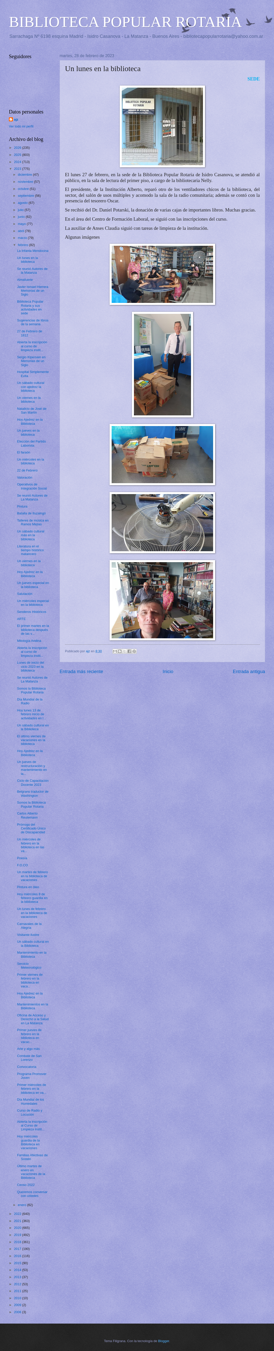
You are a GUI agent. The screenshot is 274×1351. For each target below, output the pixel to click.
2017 (18, 1249)
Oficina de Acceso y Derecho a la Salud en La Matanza (33, 1019)
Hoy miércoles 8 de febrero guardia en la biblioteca (32, 898)
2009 (18, 1305)
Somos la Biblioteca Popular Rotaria (31, 690)
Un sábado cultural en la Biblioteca (33, 727)
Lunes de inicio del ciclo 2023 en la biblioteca (30, 666)
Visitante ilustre (28, 935)
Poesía (22, 858)
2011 (18, 1291)
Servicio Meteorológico (29, 965)
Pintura (22, 506)
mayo (22, 224)
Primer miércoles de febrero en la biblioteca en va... (31, 1089)
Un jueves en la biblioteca (28, 432)
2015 (18, 1263)
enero (22, 1205)
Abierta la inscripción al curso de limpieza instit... (32, 346)
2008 (18, 1312)
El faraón (23, 452)
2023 (18, 169)
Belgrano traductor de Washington (32, 793)
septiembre (26, 196)
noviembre (26, 182)
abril (21, 231)
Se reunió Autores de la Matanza (32, 270)
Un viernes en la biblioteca (29, 399)
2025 (18, 155)
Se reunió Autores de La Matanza (32, 497)
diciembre (25, 174)
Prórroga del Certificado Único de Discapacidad (31, 828)
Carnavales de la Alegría (29, 926)
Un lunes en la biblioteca (27, 260)
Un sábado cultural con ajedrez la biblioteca (30, 387)
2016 (18, 1256)
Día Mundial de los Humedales (30, 1101)
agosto (23, 203)
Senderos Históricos (31, 612)
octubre (24, 189)
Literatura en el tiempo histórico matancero (30, 550)
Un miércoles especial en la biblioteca (33, 603)
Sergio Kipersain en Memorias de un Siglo (31, 361)
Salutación (24, 594)
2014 (18, 1270)
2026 (18, 148)
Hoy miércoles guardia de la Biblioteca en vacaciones (28, 1142)
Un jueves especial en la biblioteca (33, 585)
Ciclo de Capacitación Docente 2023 (33, 782)
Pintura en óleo (28, 887)
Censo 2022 (26, 1185)
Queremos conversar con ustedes (32, 1194)
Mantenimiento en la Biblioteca (31, 954)
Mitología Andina (29, 641)
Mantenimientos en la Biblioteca (32, 1006)
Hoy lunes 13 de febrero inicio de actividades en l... (31, 714)
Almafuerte (25, 280)
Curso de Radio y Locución (29, 1112)
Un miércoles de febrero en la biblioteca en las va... (30, 845)
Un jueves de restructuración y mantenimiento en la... (32, 767)
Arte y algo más (28, 1049)
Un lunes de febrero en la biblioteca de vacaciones (32, 913)
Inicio (168, 671)
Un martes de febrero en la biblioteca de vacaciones (32, 876)
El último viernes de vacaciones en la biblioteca (31, 740)
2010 (18, 1298)
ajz (16, 119)
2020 (18, 1228)
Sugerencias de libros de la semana (32, 322)
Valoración (24, 477)
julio (21, 210)
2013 (18, 1277)
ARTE (21, 619)
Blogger (163, 1341)
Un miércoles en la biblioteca (30, 461)
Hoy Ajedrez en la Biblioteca (30, 421)
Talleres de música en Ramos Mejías (33, 522)
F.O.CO (22, 865)
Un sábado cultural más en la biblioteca (30, 535)
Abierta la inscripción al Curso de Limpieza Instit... (32, 1125)
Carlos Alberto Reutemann (27, 815)
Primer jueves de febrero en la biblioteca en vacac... (29, 1036)
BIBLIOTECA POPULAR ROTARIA (125, 21)
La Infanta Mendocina (32, 251)
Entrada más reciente (81, 671)
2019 (18, 1235)
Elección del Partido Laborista (31, 443)
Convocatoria (26, 1067)
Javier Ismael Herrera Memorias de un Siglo (32, 291)
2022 (18, 1214)
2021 (18, 1221)
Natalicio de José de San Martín (31, 410)
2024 (18, 162)
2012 (18, 1284)
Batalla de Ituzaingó (31, 513)
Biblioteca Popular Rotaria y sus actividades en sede (30, 307)
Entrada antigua (249, 671)
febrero (23, 245)
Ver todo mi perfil (21, 126)
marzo (23, 238)
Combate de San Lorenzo (29, 1058)
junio (22, 217)
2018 (18, 1242)
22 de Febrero (27, 470)
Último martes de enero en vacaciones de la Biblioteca (31, 1172)
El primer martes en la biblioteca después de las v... (33, 630)
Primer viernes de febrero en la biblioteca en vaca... (30, 980)
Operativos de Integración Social (32, 486)
